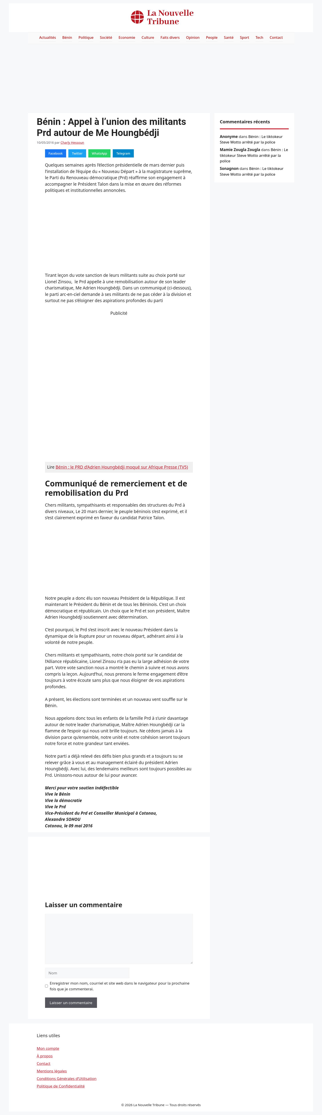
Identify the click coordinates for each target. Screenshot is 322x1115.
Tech (259, 37)
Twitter (77, 153)
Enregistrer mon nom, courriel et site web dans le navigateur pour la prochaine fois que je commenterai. (120, 986)
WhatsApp (99, 153)
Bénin (67, 37)
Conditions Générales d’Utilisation (67, 1078)
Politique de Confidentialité (61, 1086)
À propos (45, 1055)
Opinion (193, 37)
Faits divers (170, 37)
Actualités (47, 37)
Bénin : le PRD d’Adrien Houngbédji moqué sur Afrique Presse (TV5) (121, 467)
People (211, 37)
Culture (148, 37)
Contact (276, 37)
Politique (86, 37)
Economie (127, 37)
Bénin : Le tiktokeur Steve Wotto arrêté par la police (254, 155)
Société (106, 37)
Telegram (123, 153)
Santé (228, 37)
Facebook (56, 153)
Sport (244, 37)
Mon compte (48, 1048)
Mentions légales (52, 1071)
